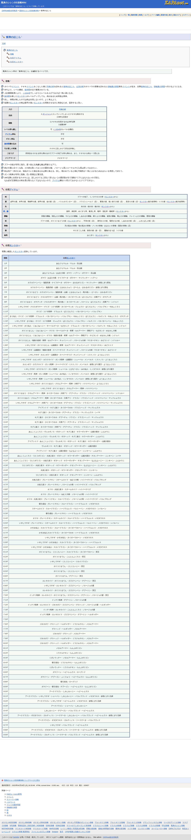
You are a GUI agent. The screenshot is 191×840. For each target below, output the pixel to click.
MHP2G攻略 (54, 829)
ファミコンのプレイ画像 (40, 832)
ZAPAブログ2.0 (174, 829)
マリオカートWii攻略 (23, 829)
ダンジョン (47, 114)
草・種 (5, 211)
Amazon (55, 832)
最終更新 (134, 15)
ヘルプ (145, 15)
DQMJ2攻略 (60, 825)
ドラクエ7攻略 (128, 825)
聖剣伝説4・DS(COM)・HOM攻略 (31, 825)
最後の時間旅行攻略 (106, 829)
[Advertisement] (95, 23)
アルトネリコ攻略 (102, 822)
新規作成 (164, 15)
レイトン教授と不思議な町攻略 (73, 829)
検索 (140, 15)
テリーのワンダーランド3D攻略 (79, 825)
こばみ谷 (26, 93)
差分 (170, 15)
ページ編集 (156, 15)
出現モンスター (16, 62)
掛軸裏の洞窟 (113, 86)
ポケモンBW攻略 (25, 822)
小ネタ (9, 815)
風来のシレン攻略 (178, 825)
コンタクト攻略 (144, 829)
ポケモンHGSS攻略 (9, 822)
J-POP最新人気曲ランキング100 (77, 832)
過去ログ (176, 15)
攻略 (12, 54)
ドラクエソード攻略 (100, 825)
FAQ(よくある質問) (14, 794)
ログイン (186, 15)
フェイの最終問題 (13, 805)
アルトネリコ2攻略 (117, 822)
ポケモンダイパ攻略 (58, 822)
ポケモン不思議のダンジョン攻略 (80, 822)
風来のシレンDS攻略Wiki (13, 2)
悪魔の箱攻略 (91, 829)
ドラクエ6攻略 (115, 825)
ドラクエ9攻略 (154, 825)
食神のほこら (13, 37)
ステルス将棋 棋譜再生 (21, 832)
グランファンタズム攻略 (152, 822)
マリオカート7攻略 (40, 829)
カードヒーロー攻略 (159, 829)
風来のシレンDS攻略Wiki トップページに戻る (22, 780)
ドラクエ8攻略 (141, 825)
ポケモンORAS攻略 (40, 822)
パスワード (11, 802)
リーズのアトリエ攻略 (172, 822)
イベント (15, 86)
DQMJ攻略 (50, 825)
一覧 (128, 15)
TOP (4, 43)
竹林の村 (50, 86)
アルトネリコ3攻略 (134, 822)
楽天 (61, 832)
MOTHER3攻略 (8, 829)
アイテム (8, 134)
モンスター (21, 96)
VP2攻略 (13, 825)
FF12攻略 (165, 825)
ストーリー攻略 (13, 799)
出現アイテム (15, 58)
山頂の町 (80, 86)
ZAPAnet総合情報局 (9, 11)
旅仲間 (27, 90)
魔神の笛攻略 (120, 829)
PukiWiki (16, 837)
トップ (122, 15)
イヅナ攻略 (131, 829)
